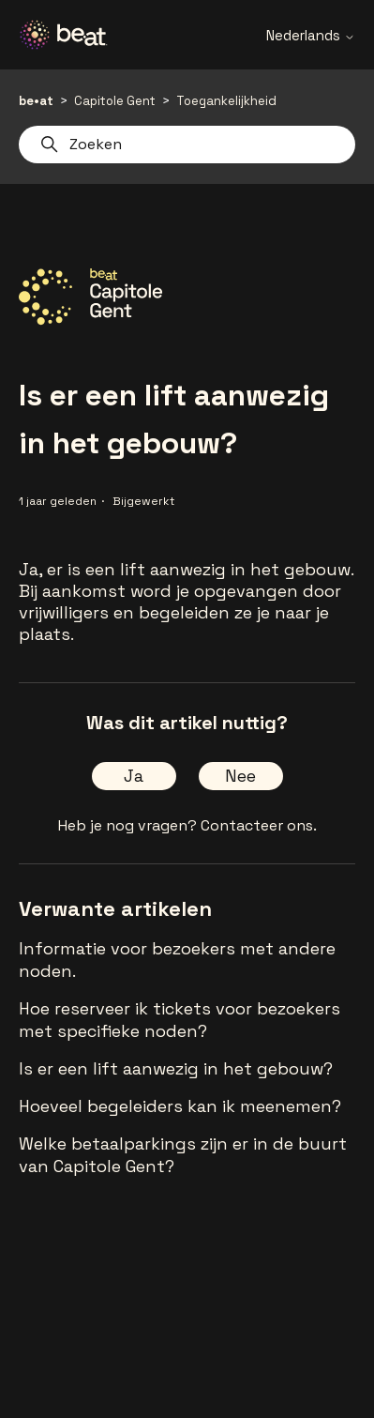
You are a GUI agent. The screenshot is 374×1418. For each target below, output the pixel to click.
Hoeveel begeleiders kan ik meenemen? (180, 1106)
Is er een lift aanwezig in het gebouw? (176, 1068)
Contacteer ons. (259, 825)
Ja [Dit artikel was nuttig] (133, 775)
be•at (36, 101)
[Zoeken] (187, 144)
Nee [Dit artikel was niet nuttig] (240, 775)
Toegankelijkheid (226, 101)
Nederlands (310, 35)
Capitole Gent (115, 101)
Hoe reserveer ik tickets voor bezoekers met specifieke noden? (179, 1020)
